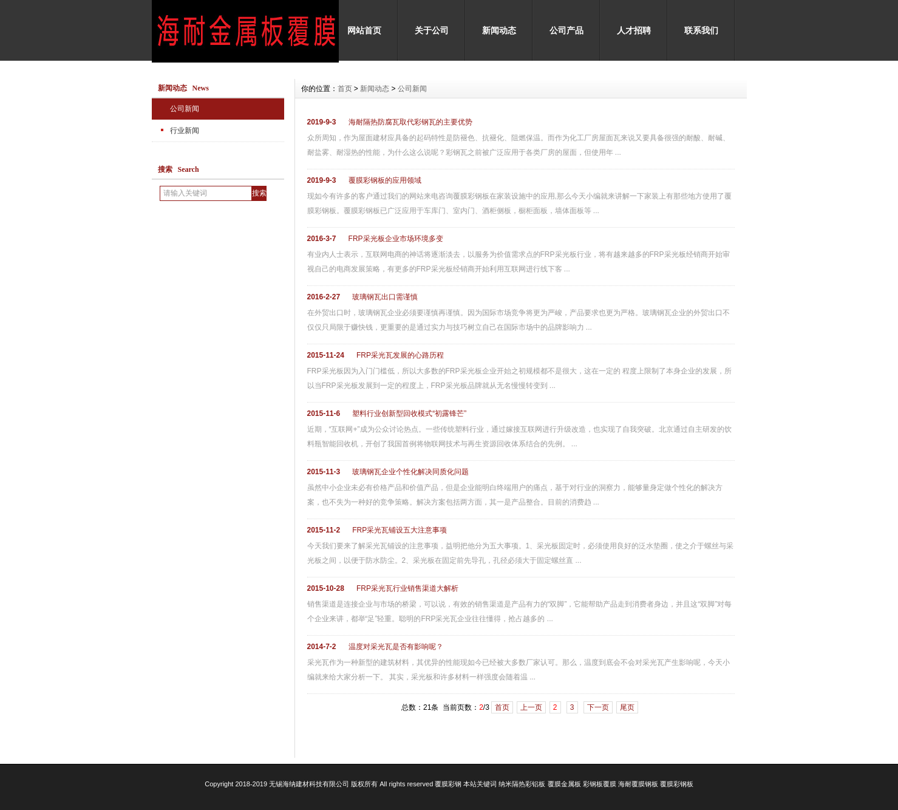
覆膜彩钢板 (676, 784)
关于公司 (432, 30)
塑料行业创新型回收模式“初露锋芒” (409, 413)
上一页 (531, 707)
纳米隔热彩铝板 (521, 784)
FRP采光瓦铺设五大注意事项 (399, 530)
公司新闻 (184, 108)
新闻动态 (499, 30)
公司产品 (566, 30)
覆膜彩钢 (448, 784)
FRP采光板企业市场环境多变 (396, 238)
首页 (345, 88)
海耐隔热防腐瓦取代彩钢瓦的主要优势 (410, 122)
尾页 (627, 707)
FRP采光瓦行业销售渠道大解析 (407, 588)
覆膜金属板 (564, 784)
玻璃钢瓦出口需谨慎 (385, 297)
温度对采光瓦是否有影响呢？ (396, 646)
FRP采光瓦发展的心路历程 (400, 355)
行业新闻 (184, 130)
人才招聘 (634, 30)
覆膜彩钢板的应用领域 (385, 180)
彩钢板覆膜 (599, 784)
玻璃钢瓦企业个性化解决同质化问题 (410, 472)
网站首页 (364, 30)
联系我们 (701, 30)
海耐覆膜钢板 (638, 784)
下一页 (598, 707)
